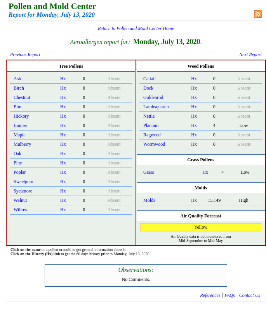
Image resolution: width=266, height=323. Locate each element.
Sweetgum (23, 181)
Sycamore (23, 191)
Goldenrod (153, 97)
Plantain (150, 125)
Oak (17, 153)
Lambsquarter (156, 106)
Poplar (20, 172)
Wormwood (154, 144)
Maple (20, 135)
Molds (149, 200)
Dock (148, 88)
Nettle (149, 116)
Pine (18, 163)
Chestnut (22, 97)
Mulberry (22, 144)
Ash (17, 78)
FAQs (229, 295)
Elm (17, 106)
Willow (21, 209)
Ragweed (152, 135)
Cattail (149, 78)
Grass (148, 172)
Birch (19, 88)
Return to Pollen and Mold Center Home (136, 28)
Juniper (20, 125)
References (210, 295)
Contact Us (249, 295)
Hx (63, 78)
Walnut (20, 200)
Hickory (21, 116)
